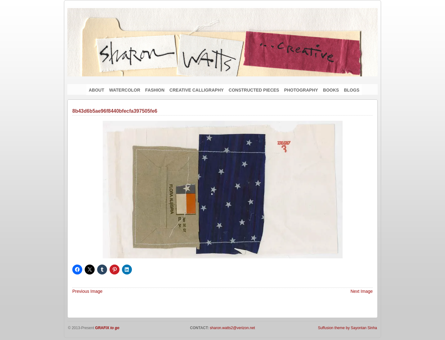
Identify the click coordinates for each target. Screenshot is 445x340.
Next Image (361, 291)
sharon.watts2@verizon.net (232, 328)
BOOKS (331, 90)
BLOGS (351, 90)
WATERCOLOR (124, 90)
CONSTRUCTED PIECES (254, 90)
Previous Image (87, 291)
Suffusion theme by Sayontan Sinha (347, 328)
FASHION (154, 90)
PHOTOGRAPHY (301, 90)
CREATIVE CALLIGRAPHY (196, 90)
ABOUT (96, 90)
